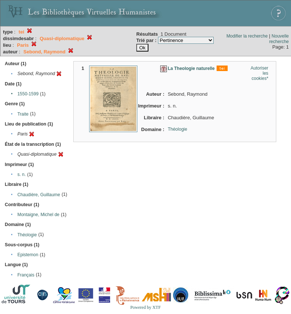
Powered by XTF (145, 307)
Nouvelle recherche (279, 38)
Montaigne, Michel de (38, 214)
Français (25, 275)
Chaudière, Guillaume (38, 194)
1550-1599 (27, 93)
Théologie (27, 234)
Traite (22, 114)
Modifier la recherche (247, 36)
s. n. (21, 174)
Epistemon (27, 254)
